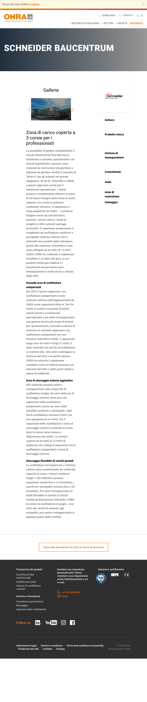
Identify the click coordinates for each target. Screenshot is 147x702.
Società (122, 23)
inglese (35, 4)
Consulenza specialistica (29, 601)
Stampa (60, 648)
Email (62, 596)
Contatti (126, 15)
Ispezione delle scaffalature (31, 609)
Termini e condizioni (52, 645)
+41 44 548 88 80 (68, 592)
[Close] (143, 4)
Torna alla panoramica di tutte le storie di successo (73, 547)
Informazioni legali (26, 645)
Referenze (136, 23)
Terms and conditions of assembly (85, 645)
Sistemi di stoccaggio (85, 23)
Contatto (47, 648)
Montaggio (22, 605)
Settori (108, 23)
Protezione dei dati (28, 648)
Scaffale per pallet (26, 581)
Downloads (106, 15)
